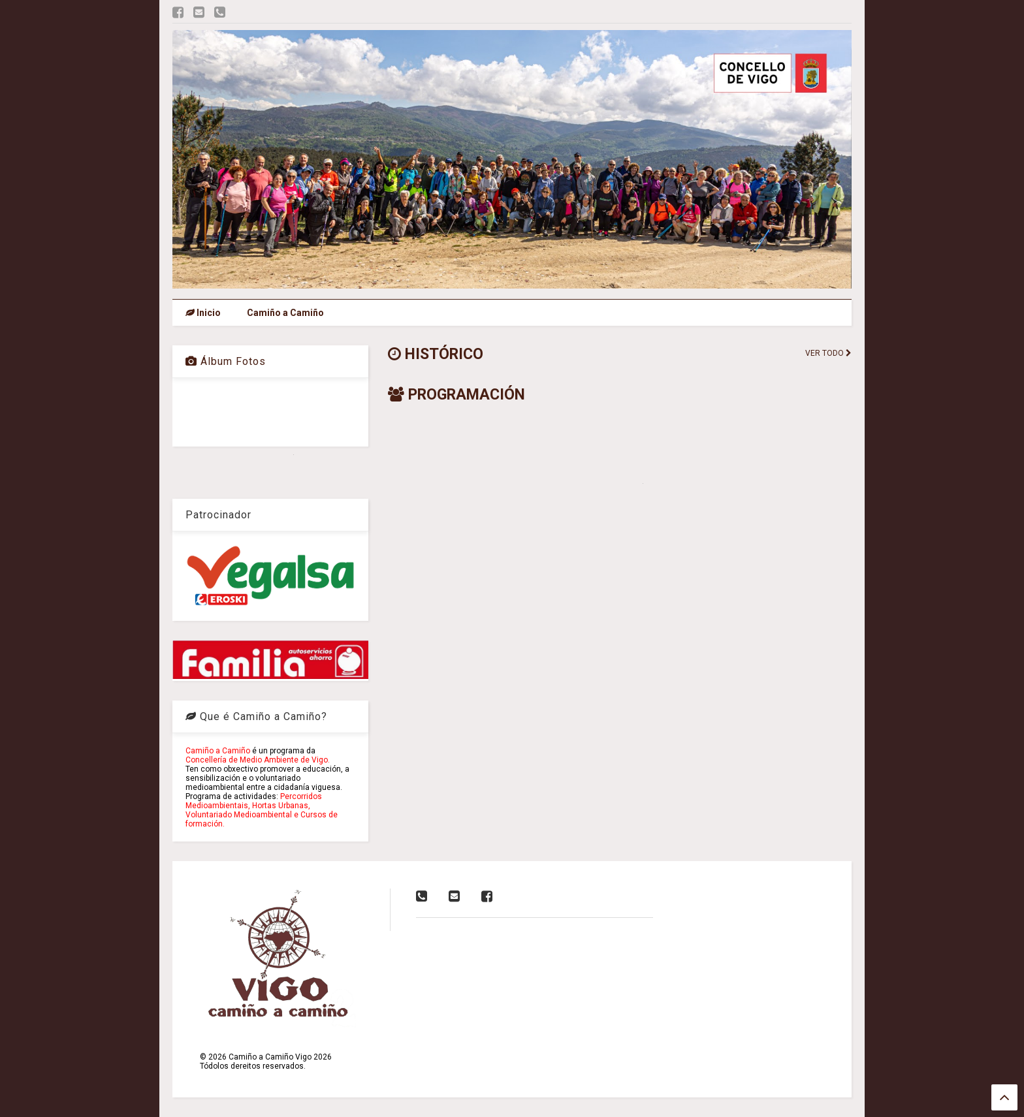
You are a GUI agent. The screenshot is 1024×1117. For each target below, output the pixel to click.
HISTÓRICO (435, 354)
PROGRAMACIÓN (456, 394)
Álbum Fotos (225, 361)
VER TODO (828, 353)
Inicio (203, 312)
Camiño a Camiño (285, 312)
